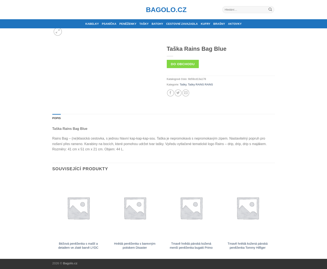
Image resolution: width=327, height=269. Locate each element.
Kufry (205, 23)
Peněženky (127, 23)
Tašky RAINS (196, 84)
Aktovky (235, 23)
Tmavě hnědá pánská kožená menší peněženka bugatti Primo (191, 245)
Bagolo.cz (163, 9)
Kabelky (92, 23)
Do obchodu (183, 64)
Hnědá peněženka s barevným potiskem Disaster (134, 245)
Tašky (144, 23)
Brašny (219, 23)
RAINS (209, 84)
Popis (56, 118)
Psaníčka (109, 23)
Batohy (157, 23)
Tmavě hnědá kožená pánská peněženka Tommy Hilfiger (248, 245)
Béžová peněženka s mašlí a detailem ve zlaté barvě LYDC (78, 245)
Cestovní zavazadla (182, 23)
